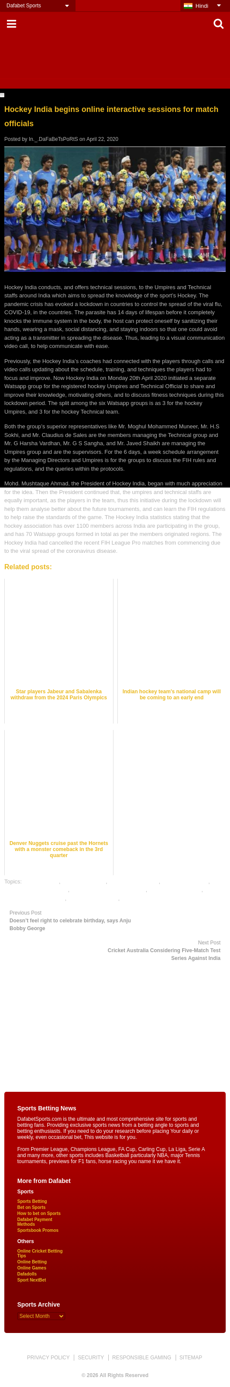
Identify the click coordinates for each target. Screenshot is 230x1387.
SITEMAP (191, 1358)
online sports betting (93, 898)
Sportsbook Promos (38, 1230)
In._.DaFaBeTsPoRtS (53, 139)
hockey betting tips (185, 881)
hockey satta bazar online (36, 889)
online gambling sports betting (108, 889)
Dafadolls (27, 1274)
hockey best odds (84, 881)
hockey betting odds (134, 881)
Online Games (31, 1268)
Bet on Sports (31, 1207)
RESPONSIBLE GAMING (141, 1358)
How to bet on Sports (39, 1213)
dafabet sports (41, 881)
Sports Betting (32, 1201)
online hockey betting (175, 889)
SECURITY (91, 1358)
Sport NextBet (31, 1280)
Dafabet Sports (23, 6)
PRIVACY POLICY (48, 1358)
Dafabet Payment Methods (34, 1222)
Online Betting (32, 1261)
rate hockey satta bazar (150, 898)
